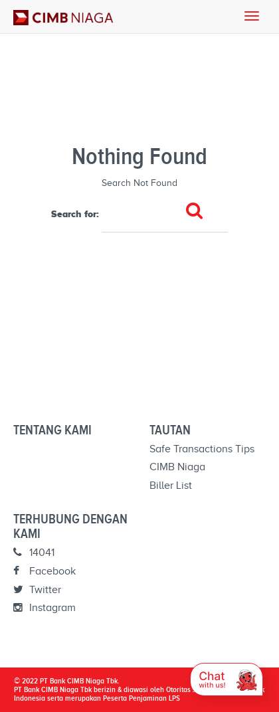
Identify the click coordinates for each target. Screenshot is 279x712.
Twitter (37, 590)
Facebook (44, 571)
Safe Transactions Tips (201, 449)
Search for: (75, 214)
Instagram (44, 608)
